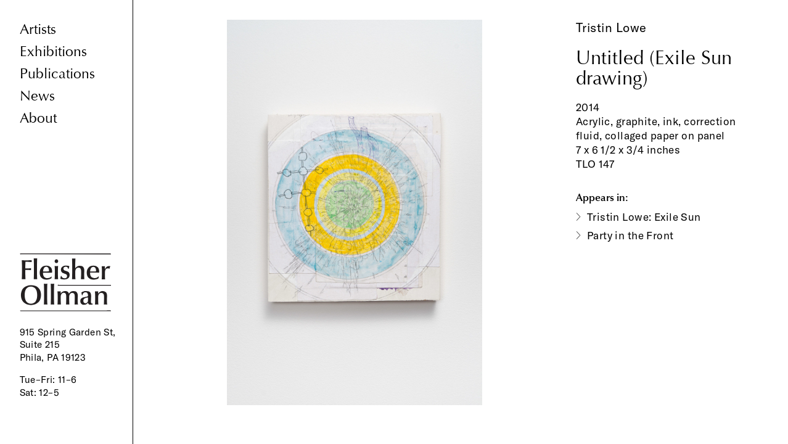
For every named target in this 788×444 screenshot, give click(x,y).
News (37, 96)
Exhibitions (53, 51)
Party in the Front (630, 235)
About (38, 118)
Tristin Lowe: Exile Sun (644, 216)
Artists (38, 29)
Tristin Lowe (611, 27)
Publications (57, 74)
